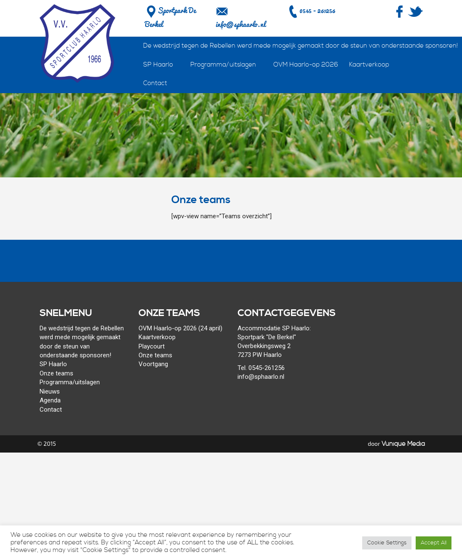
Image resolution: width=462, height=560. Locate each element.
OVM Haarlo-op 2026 (305, 65)
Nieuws (50, 391)
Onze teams (56, 373)
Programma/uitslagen (223, 65)
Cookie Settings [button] (386, 542)
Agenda (50, 400)
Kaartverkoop (369, 65)
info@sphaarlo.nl (240, 24)
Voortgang (153, 364)
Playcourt (152, 346)
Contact (155, 83)
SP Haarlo (158, 65)
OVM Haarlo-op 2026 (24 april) (180, 328)
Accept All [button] (433, 542)
